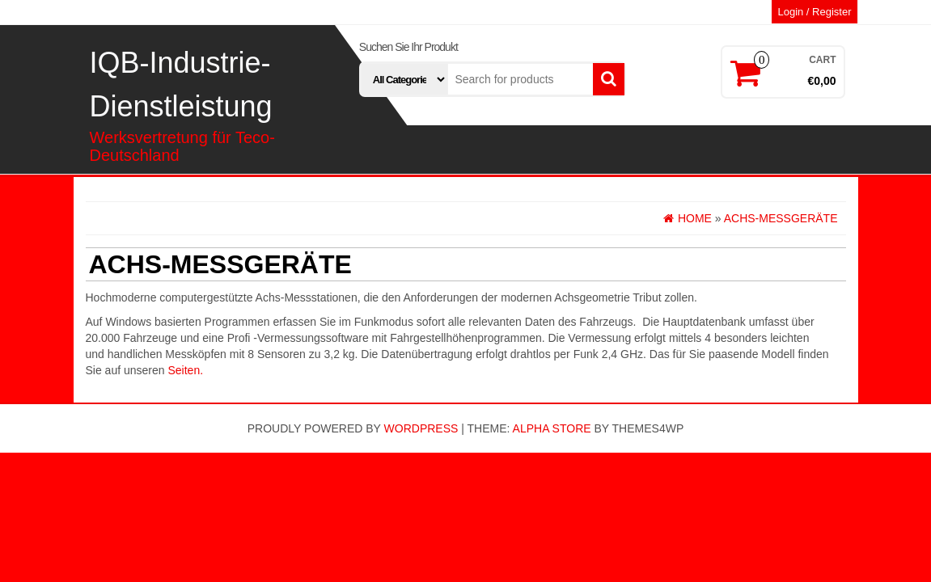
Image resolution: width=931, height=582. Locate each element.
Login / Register (814, 12)
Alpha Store (552, 428)
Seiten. (185, 370)
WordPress (421, 428)
